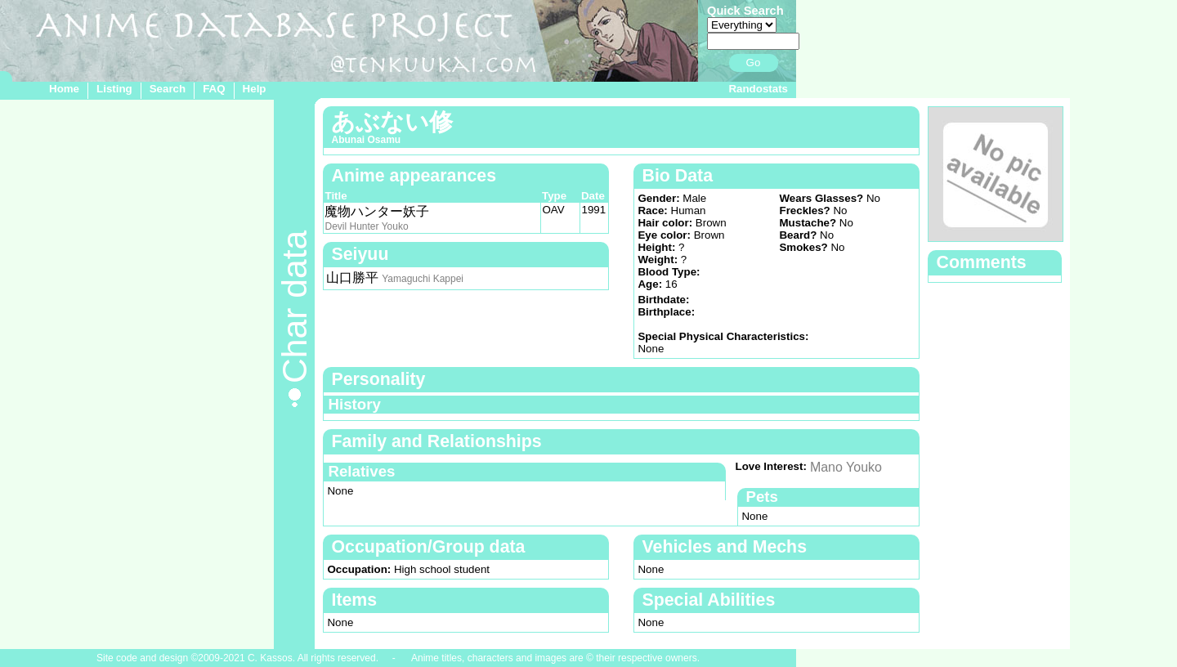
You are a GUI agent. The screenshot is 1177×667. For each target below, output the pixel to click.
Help (254, 89)
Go (753, 62)
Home (64, 89)
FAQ (214, 89)
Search (168, 89)
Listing (114, 89)
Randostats (758, 89)
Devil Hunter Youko (366, 226)
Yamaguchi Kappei (422, 278)
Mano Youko (846, 467)
